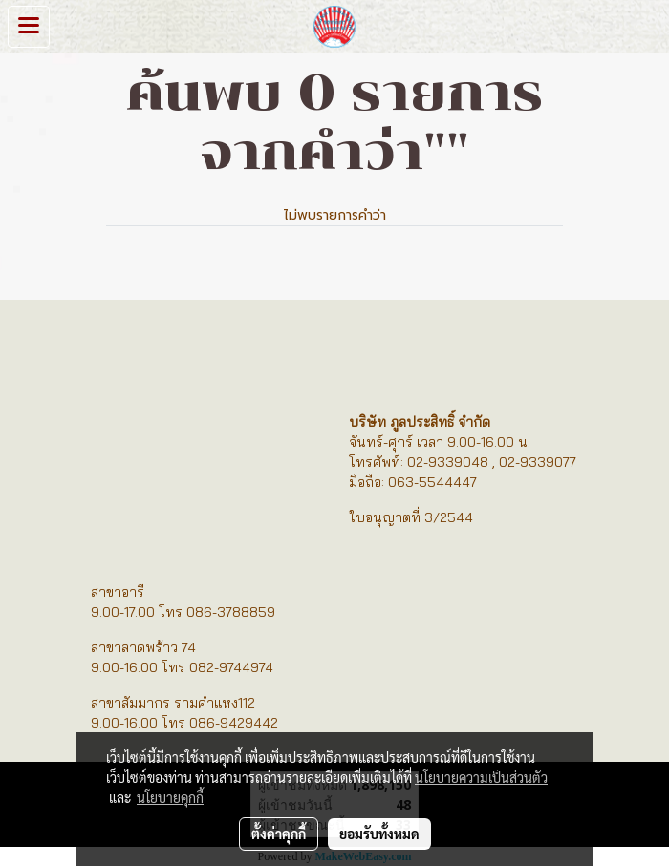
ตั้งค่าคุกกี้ (278, 833)
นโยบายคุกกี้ (170, 797)
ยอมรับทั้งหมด (379, 833)
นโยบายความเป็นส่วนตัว (481, 777)
